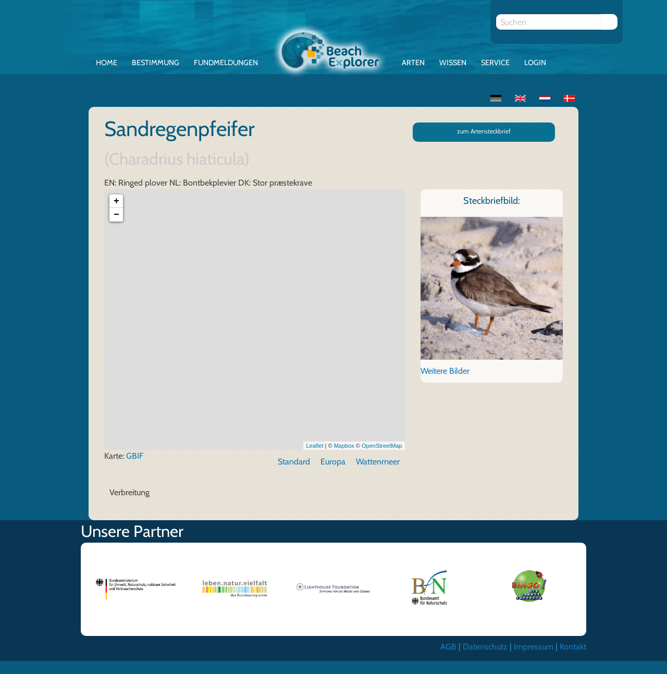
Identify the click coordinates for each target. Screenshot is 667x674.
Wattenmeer (378, 462)
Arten (413, 62)
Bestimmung (155, 62)
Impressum (533, 647)
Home (106, 62)
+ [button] (116, 201)
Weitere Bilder (445, 371)
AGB (448, 647)
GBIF (134, 456)
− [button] (116, 215)
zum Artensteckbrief (484, 131)
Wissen (452, 62)
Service (495, 62)
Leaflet (314, 446)
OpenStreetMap (382, 446)
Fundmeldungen (226, 62)
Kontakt (573, 647)
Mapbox (344, 446)
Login (535, 62)
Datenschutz (485, 647)
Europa (332, 462)
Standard (294, 462)
